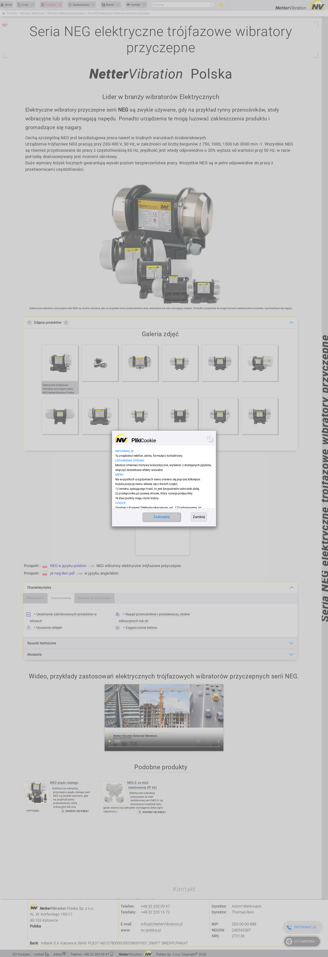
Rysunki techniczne (41, 643)
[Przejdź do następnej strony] (174, 440)
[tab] (35, 598)
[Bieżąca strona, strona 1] (140, 440)
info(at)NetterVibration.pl (162, 924)
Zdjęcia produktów (47, 322)
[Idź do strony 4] (161, 440)
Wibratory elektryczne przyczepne (66, 13)
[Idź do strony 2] (147, 440)
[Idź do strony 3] (154, 440)
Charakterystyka (39, 587)
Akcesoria (34, 654)
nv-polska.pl (151, 930)
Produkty (12, 13)
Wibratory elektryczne (32, 13)
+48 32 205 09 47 (155, 906)
